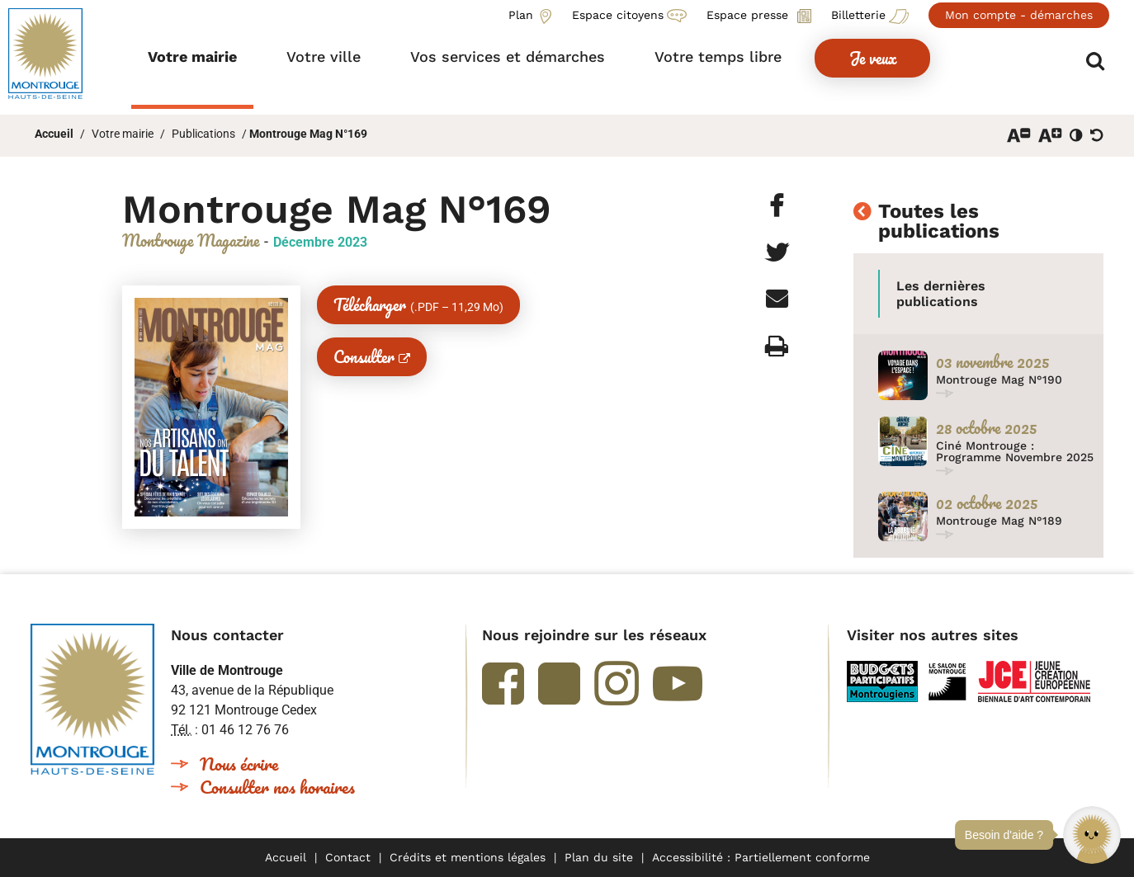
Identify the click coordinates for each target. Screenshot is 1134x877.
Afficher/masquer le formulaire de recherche (1098, 59)
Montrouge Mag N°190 (999, 379)
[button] (1092, 835)
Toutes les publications (938, 222)
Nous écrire (239, 763)
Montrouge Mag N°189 (999, 520)
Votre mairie (123, 133)
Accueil (54, 133)
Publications (203, 133)
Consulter (364, 357)
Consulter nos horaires (277, 786)
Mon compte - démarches (1019, 14)
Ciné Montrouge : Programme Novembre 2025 (1015, 451)
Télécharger (418, 305)
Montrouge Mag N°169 (308, 133)
